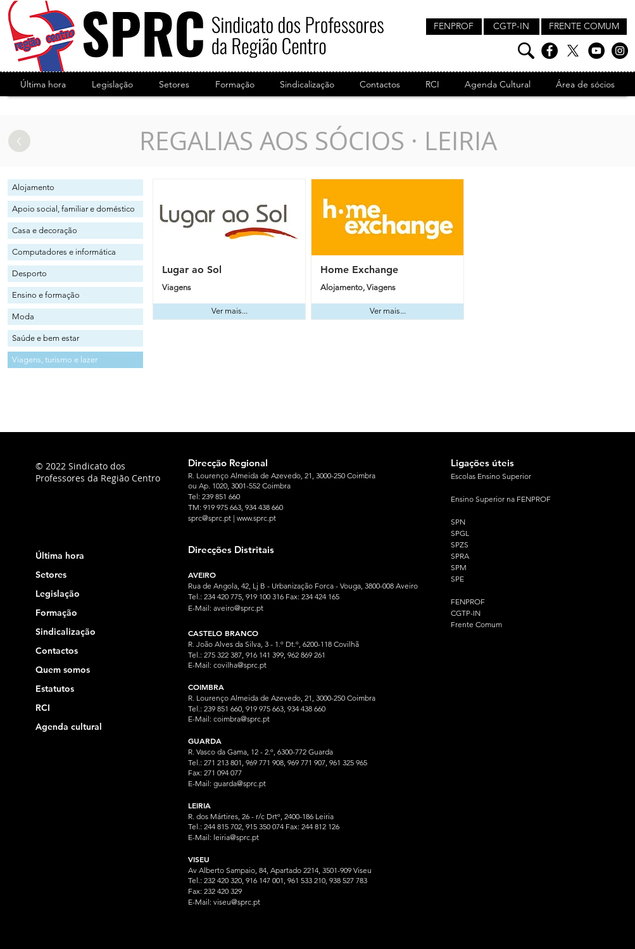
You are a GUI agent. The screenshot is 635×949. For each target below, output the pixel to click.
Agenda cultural (68, 726)
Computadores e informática (64, 252)
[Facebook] (549, 50)
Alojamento (33, 187)
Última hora (59, 555)
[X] (573, 50)
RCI (42, 707)
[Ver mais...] (229, 311)
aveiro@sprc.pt (238, 608)
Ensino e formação (46, 295)
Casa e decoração (44, 230)
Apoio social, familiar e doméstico (73, 208)
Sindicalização (65, 631)
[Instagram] (620, 50)
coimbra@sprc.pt (241, 718)
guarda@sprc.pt (239, 783)
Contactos (56, 650)
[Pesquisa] (526, 50)
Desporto (29, 273)
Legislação (57, 593)
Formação (56, 612)
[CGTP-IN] (511, 26)
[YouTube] (596, 50)
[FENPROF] (453, 26)
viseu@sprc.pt (236, 902)
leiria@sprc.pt (236, 837)
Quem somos (62, 669)
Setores (50, 574)
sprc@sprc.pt (209, 518)
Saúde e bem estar (45, 338)
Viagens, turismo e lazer (54, 359)
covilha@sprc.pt (240, 665)
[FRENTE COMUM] (584, 26)
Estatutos (54, 688)
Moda (23, 316)
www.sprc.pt (256, 518)
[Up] (19, 141)
